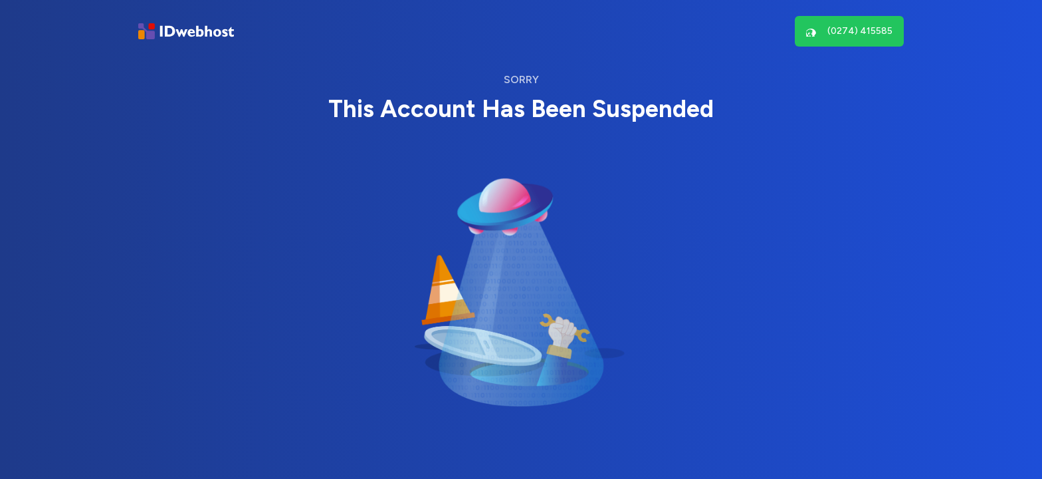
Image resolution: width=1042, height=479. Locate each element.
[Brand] (186, 31)
